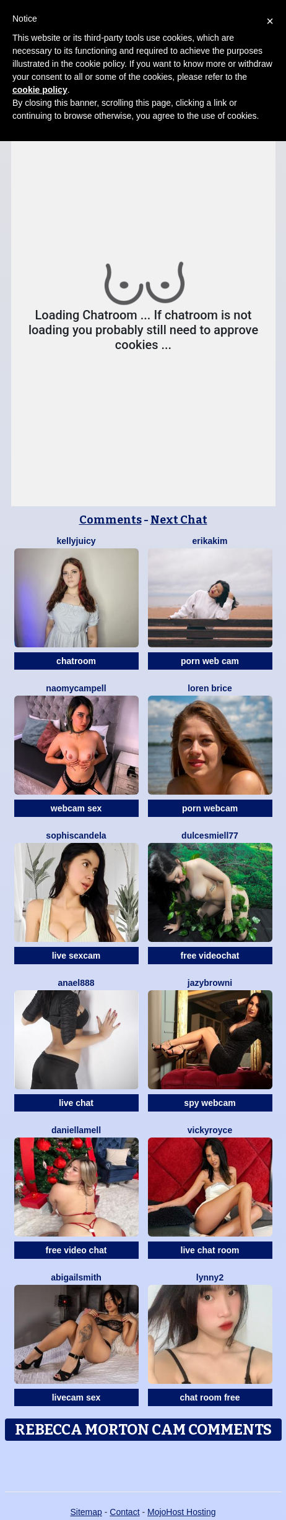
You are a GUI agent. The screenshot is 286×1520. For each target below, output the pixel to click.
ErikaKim (210, 541)
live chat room (210, 1250)
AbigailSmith (76, 1277)
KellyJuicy (75, 541)
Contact (124, 1512)
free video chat (76, 1250)
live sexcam (76, 956)
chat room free (210, 1397)
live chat (76, 1103)
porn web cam (210, 661)
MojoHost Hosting (181, 1512)
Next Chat (178, 520)
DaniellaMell (76, 1130)
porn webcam (210, 808)
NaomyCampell (76, 688)
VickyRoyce (210, 1130)
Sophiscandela (76, 835)
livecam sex (76, 1397)
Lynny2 (209, 1277)
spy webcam (209, 1103)
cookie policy (39, 90)
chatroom (76, 661)
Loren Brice (210, 688)
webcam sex (76, 808)
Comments (110, 520)
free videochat (210, 956)
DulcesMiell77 (209, 835)
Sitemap (86, 1512)
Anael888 (76, 983)
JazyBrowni (210, 983)
